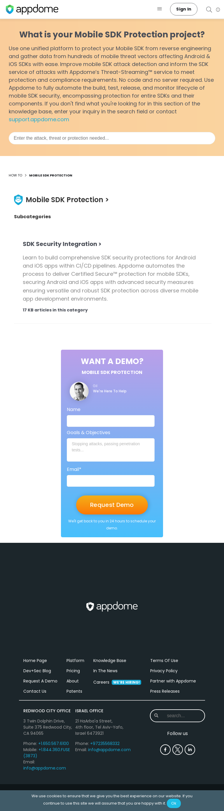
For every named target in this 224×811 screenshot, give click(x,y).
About (72, 689)
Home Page (35, 669)
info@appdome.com (44, 776)
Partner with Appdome (173, 689)
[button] (159, 9)
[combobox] (112, 138)
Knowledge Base (109, 669)
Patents (74, 700)
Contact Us (34, 700)
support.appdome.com (39, 119)
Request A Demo (40, 689)
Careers (117, 691)
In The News (105, 679)
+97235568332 (105, 752)
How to (15, 175)
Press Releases (165, 700)
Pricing (73, 679)
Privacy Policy (164, 679)
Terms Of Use (164, 669)
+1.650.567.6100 (53, 752)
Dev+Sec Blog (37, 679)
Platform (75, 669)
